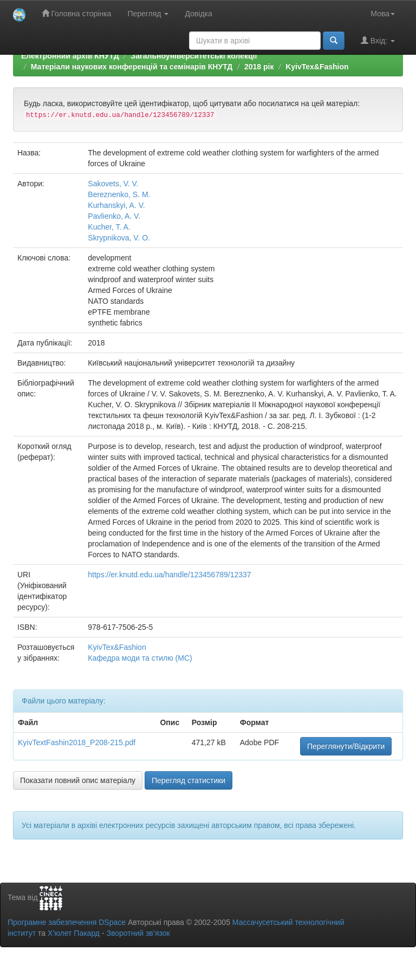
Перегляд (147, 13)
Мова (382, 13)
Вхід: (378, 40)
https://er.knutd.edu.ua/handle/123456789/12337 (169, 574)
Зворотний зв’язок (138, 933)
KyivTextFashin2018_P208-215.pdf (76, 742)
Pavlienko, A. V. (114, 216)
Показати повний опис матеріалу (77, 780)
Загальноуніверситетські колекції (194, 55)
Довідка (198, 13)
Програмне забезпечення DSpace (67, 922)
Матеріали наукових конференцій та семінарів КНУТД (132, 66)
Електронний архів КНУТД (70, 55)
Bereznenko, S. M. (119, 194)
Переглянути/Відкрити (346, 746)
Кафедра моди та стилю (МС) (140, 658)
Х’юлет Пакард (74, 933)
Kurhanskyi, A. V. (116, 205)
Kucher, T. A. (109, 227)
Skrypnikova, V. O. (119, 237)
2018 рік (259, 66)
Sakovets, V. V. (113, 183)
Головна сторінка (77, 13)
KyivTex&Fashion (316, 66)
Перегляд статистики (188, 780)
